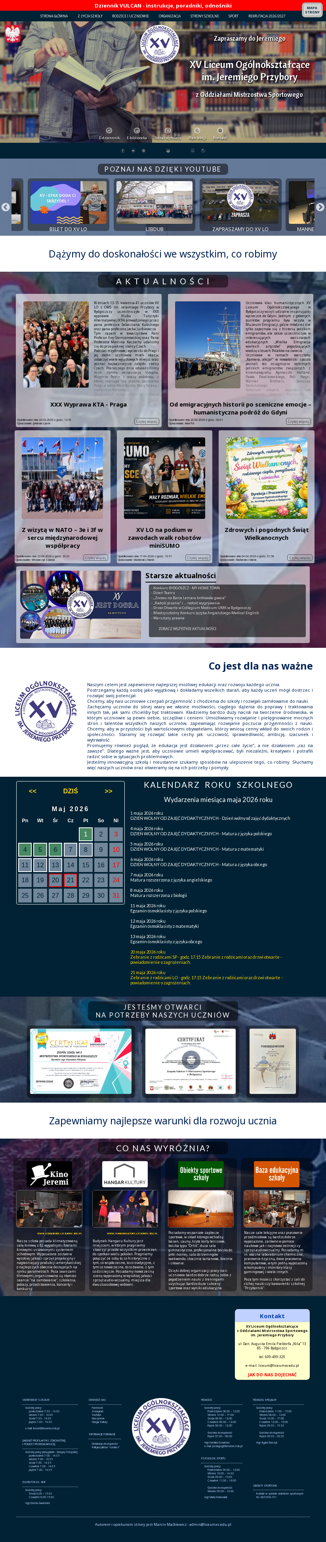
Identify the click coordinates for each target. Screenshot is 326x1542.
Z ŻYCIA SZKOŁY (90, 16)
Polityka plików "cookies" (106, 1457)
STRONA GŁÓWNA (54, 16)
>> (108, 800)
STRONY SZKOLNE (205, 16)
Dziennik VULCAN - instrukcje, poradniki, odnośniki (163, 5)
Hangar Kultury (99, 1432)
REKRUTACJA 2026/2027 (267, 16)
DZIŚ (70, 800)
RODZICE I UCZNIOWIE (130, 16)
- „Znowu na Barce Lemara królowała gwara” (188, 607)
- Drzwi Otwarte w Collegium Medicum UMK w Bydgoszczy (201, 618)
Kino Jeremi (98, 1428)
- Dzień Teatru (163, 602)
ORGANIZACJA (170, 16)
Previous (2, 209)
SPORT (233, 16)
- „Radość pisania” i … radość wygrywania (185, 612)
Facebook (97, 1418)
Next (317, 209)
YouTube (96, 1425)
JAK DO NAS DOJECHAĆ (272, 1384)
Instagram (97, 1421)
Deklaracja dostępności (105, 1453)
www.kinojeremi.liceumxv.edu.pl (59, 1242)
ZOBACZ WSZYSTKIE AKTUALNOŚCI (187, 638)
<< (32, 800)
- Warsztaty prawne (168, 627)
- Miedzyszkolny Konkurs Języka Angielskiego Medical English (205, 622)
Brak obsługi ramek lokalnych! (163, 1355)
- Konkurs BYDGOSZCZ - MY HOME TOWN (185, 597)
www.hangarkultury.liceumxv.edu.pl (132, 1242)
